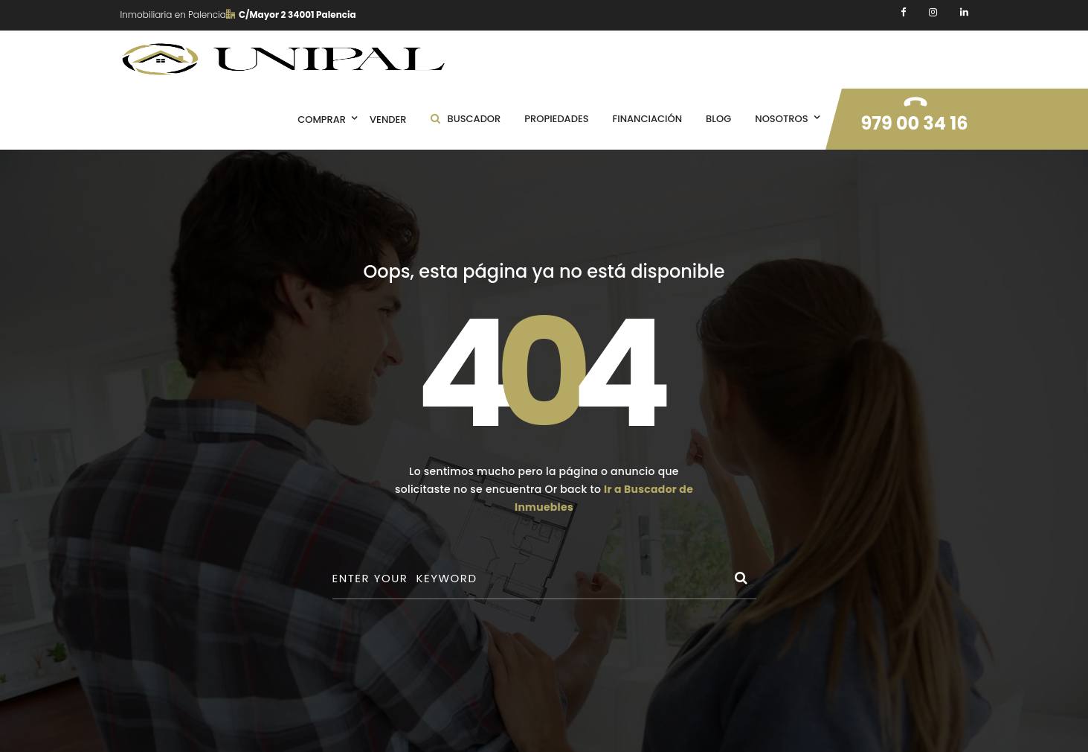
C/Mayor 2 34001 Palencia (291, 14)
